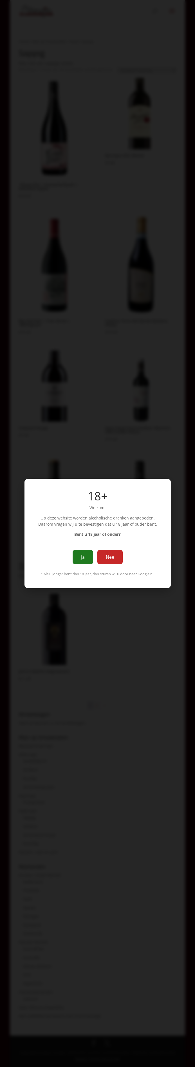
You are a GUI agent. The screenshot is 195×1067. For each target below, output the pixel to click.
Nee (110, 557)
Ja (83, 557)
